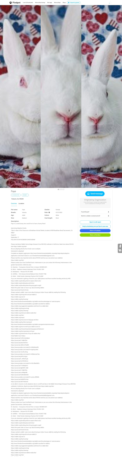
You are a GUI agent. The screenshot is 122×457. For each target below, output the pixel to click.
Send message (95, 194)
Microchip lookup (40, 2)
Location (21, 203)
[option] (20, 96)
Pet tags (49, 2)
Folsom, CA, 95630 (17, 199)
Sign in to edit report (95, 222)
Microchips (57, 2)
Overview (14, 203)
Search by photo (73, 2)
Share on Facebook (95, 230)
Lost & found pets (28, 2)
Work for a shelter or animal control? (95, 216)
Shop (64, 2)
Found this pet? (95, 212)
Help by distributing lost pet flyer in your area (95, 226)
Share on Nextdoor (95, 235)
